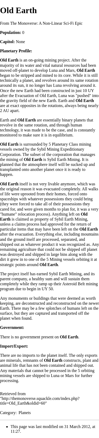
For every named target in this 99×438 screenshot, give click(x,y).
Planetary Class (65, 144)
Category (8, 412)
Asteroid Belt (73, 284)
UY (91, 90)
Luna (53, 70)
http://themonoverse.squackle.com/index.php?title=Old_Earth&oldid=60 (39, 400)
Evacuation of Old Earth (35, 95)
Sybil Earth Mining (63, 159)
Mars (70, 70)
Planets (24, 412)
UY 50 (47, 289)
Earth (29, 90)
